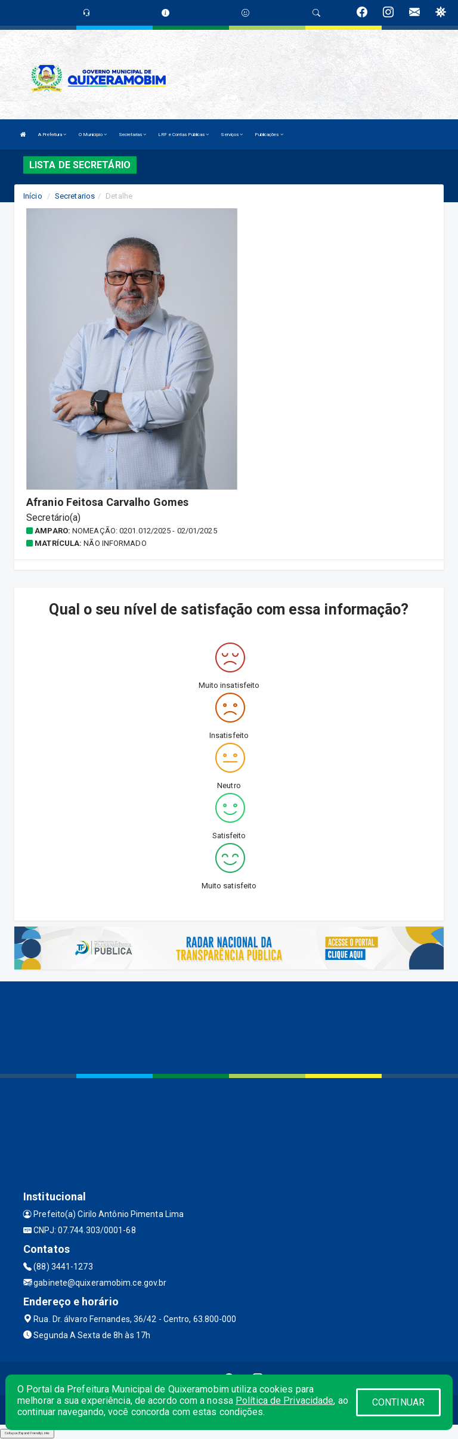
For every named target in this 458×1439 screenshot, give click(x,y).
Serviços (232, 134)
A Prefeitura (52, 134)
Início (32, 196)
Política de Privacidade (284, 1400)
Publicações (269, 134)
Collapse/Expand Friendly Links (27, 1433)
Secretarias (132, 134)
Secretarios (75, 196)
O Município (93, 134)
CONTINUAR (398, 1402)
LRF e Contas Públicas (183, 134)
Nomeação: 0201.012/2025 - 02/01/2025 (144, 530)
